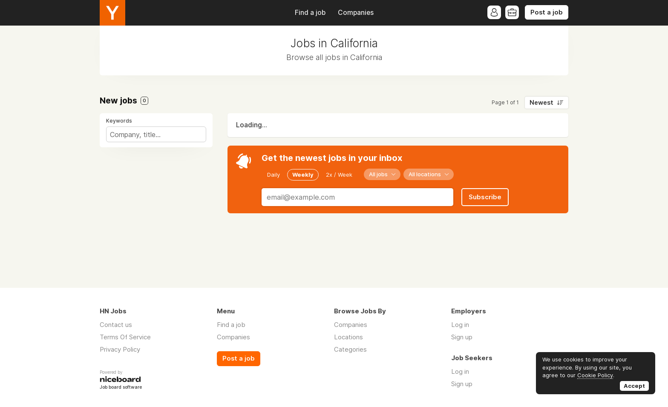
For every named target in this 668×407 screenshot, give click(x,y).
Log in (460, 325)
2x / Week (339, 174)
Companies (356, 13)
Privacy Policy (120, 349)
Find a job (310, 13)
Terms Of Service (125, 337)
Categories (350, 349)
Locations (348, 337)
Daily (273, 174)
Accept (634, 385)
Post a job (546, 12)
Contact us (116, 325)
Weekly (303, 174)
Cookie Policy (595, 375)
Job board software (121, 387)
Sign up (461, 337)
